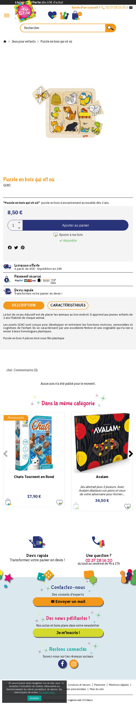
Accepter (34, 698)
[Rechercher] (68, 28)
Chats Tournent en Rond (34, 477)
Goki (7, 185)
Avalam (102, 477)
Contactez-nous (68, 587)
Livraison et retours (79, 684)
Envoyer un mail (68, 601)
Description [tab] (24, 305)
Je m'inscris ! (68, 632)
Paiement (99, 684)
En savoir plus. (47, 692)
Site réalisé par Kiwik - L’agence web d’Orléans (68, 700)
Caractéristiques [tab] (68, 305)
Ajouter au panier (75, 225)
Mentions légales (119, 684)
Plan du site (97, 689)
